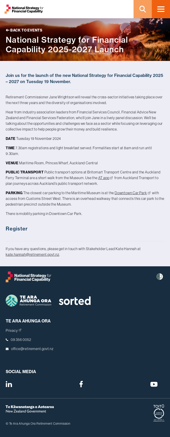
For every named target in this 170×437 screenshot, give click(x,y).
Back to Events (24, 30)
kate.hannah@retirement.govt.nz (32, 254)
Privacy (13, 330)
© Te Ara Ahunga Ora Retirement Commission (38, 423)
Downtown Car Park (132, 193)
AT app (105, 178)
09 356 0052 (21, 340)
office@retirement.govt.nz (32, 349)
